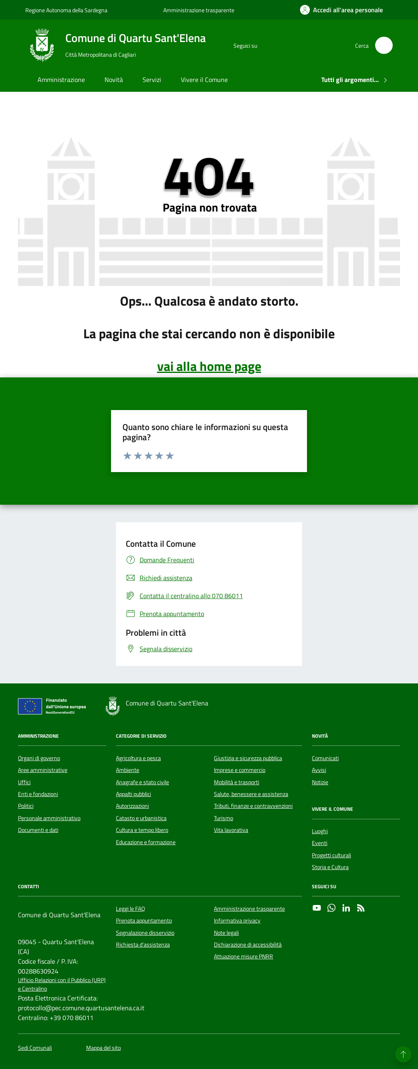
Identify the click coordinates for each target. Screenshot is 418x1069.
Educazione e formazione (146, 842)
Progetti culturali (331, 855)
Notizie (320, 782)
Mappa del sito (103, 1048)
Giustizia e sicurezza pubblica (248, 758)
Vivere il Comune (204, 79)
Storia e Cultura (330, 867)
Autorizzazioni (132, 805)
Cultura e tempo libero (142, 829)
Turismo (223, 818)
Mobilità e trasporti (236, 782)
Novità (113, 79)
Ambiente (127, 769)
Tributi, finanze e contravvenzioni (253, 805)
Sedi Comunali (35, 1048)
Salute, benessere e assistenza (251, 794)
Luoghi (320, 831)
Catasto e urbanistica (141, 818)
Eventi (319, 842)
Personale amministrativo (49, 818)
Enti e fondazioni (38, 794)
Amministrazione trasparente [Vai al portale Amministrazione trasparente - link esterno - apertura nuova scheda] (198, 10)
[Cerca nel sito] (384, 45)
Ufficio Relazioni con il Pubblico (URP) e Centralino (62, 984)
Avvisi (319, 769)
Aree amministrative (42, 769)
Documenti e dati (38, 829)
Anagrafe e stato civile (142, 782)
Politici (25, 805)
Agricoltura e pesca (138, 758)
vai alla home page (209, 366)
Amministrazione (61, 79)
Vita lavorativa (231, 829)
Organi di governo (39, 758)
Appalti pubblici (133, 794)
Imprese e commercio (239, 769)
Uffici (24, 782)
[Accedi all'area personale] (341, 10)
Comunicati (325, 758)
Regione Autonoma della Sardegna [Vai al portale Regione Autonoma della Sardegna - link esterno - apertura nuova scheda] (66, 10)
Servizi (151, 79)
